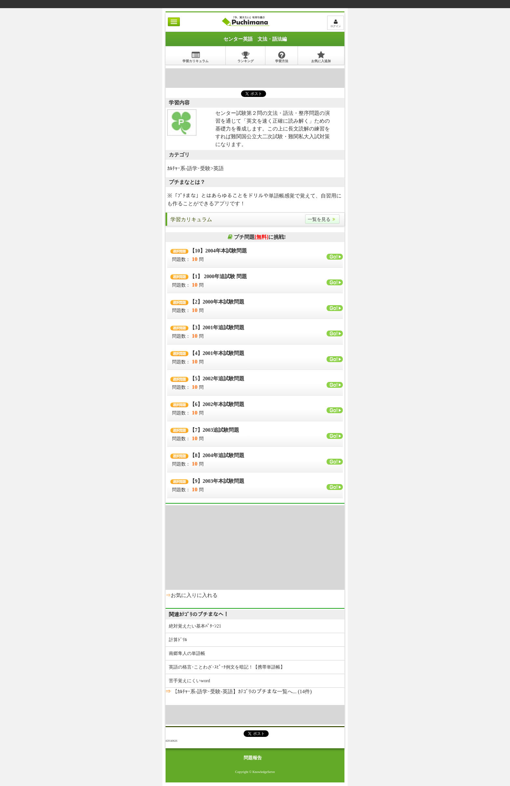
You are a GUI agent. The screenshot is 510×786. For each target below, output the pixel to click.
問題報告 (253, 757)
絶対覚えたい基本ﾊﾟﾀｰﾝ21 (195, 626)
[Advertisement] (255, 78)
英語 (218, 168)
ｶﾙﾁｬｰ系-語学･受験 (188, 168)
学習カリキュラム (195, 57)
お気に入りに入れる (194, 595)
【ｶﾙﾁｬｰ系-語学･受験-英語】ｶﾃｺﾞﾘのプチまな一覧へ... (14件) (241, 691)
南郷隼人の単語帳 (187, 653)
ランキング (245, 57)
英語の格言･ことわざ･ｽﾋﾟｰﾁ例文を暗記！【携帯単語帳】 (227, 667)
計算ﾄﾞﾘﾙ (178, 639)
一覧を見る (322, 219)
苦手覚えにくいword (189, 680)
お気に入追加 (321, 57)
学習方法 (281, 57)
